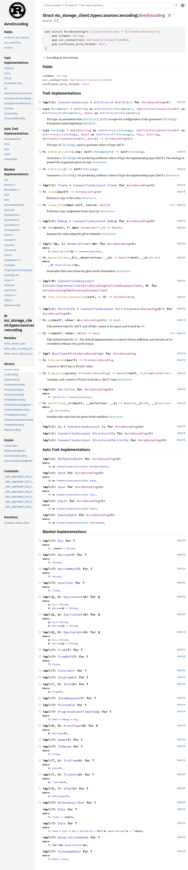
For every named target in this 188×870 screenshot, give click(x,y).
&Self (104, 205)
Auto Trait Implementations (16, 131)
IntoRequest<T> (12, 260)
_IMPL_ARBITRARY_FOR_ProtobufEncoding (19, 501)
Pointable (9, 265)
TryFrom (70, 760)
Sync (6, 149)
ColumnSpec (11, 445)
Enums (9, 440)
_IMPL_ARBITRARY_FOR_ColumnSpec (19, 481)
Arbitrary (9, 68)
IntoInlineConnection (62, 286)
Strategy (58, 130)
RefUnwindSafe (12, 139)
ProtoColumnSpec (14, 389)
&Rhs (80, 333)
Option (92, 40)
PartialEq (66, 309)
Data (6, 194)
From (61, 650)
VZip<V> (8, 300)
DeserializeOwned (14, 204)
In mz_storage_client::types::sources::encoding (19, 322)
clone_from (56, 205)
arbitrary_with (60, 151)
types (96, 15)
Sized (71, 548)
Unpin (7, 154)
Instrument (10, 250)
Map (73, 130)
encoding (128, 15)
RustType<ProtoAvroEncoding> (19, 103)
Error (154, 257)
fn (138, 134)
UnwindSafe (10, 159)
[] (56, 21)
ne (49, 333)
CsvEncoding (11, 374)
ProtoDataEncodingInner (17, 404)
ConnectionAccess (106, 31)
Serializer (62, 410)
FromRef (64, 657)
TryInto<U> (10, 295)
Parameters (60, 108)
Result (117, 227)
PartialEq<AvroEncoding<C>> (19, 98)
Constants (11, 471)
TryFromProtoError (154, 373)
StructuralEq (11, 113)
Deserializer (63, 265)
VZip (67, 789)
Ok (146, 403)
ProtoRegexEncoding (15, 414)
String (78, 35)
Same (61, 740)
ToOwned (9, 285)
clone (52, 191)
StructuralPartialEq (14, 118)
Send (7, 144)
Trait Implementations (16, 60)
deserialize (57, 257)
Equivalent (73, 597)
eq (49, 320)
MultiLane (58, 796)
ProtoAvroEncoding (14, 384)
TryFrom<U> (10, 290)
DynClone (9, 209)
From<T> (8, 235)
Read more (99, 162)
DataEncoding (11, 379)
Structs (9, 364)
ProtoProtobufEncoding (17, 409)
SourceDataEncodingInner (18, 460)
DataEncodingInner (14, 450)
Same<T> (9, 280)
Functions (11, 517)
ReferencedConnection (86, 290)
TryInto (70, 774)
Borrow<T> (10, 184)
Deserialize (77, 244)
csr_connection (12, 42)
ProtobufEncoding (14, 424)
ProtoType (72, 726)
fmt (50, 227)
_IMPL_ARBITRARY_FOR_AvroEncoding (19, 476)
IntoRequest (68, 698)
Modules (10, 338)
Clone (7, 73)
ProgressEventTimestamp (18, 270)
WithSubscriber (12, 305)
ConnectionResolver (75, 281)
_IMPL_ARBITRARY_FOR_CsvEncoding (19, 486)
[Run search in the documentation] (108, 5)
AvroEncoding (16, 24)
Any (6, 179)
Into (67, 684)
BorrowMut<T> (12, 189)
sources (110, 15)
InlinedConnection (139, 31)
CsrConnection (110, 40)
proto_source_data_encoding (19, 353)
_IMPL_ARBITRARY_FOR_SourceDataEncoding (19, 506)
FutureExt (9, 245)
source (47, 21)
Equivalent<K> (12, 215)
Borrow (63, 555)
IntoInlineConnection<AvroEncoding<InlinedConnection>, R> (19, 93)
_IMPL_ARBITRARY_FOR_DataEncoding (19, 491)
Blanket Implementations (16, 172)
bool (102, 44)
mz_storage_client (72, 15)
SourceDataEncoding (15, 455)
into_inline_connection (67, 297)
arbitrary (55, 169)
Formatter (88, 227)
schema (8, 47)
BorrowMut (66, 569)
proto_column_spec (15, 343)
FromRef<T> (10, 240)
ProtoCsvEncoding (14, 394)
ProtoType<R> (11, 275)
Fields (8, 32)
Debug (7, 78)
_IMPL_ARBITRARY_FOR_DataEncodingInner (19, 496)
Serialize (9, 108)
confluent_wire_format (16, 37)
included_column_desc (17, 522)
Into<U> (8, 255)
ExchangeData (12, 230)
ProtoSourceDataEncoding (18, 419)
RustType (59, 354)
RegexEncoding (12, 429)
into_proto (56, 360)
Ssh (85, 466)
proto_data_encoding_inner (19, 348)
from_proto (56, 373)
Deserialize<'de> (13, 83)
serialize (55, 403)
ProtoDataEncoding (14, 399)
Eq (5, 88)
